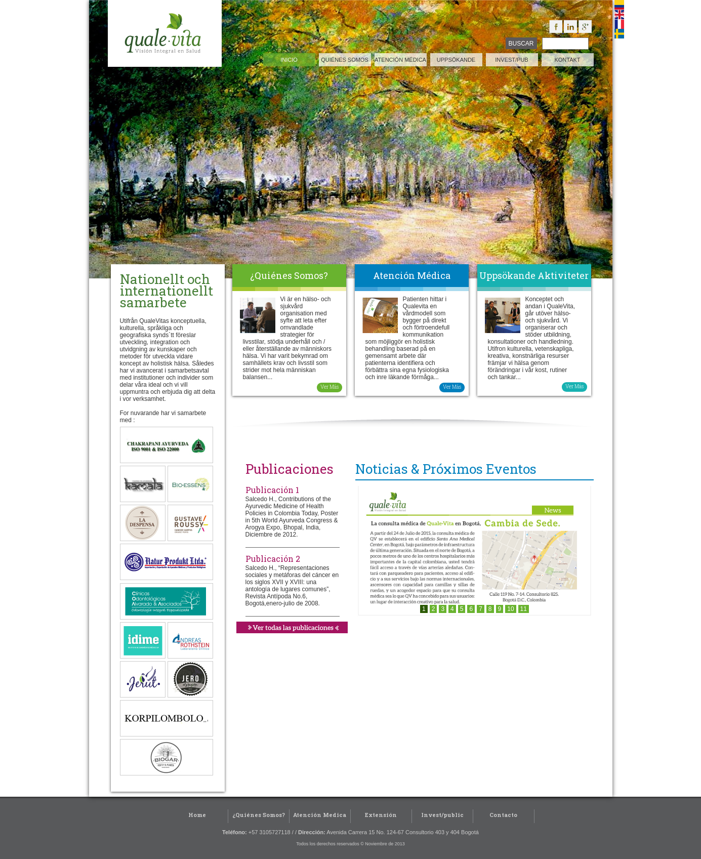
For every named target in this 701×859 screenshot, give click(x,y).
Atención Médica (411, 275)
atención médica (400, 60)
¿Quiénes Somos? (289, 275)
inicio (289, 60)
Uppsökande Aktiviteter (534, 275)
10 (510, 608)
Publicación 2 (272, 558)
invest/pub (511, 60)
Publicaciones (289, 468)
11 (523, 608)
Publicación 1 (272, 489)
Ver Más (329, 387)
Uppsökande (456, 60)
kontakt (567, 60)
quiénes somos (344, 60)
